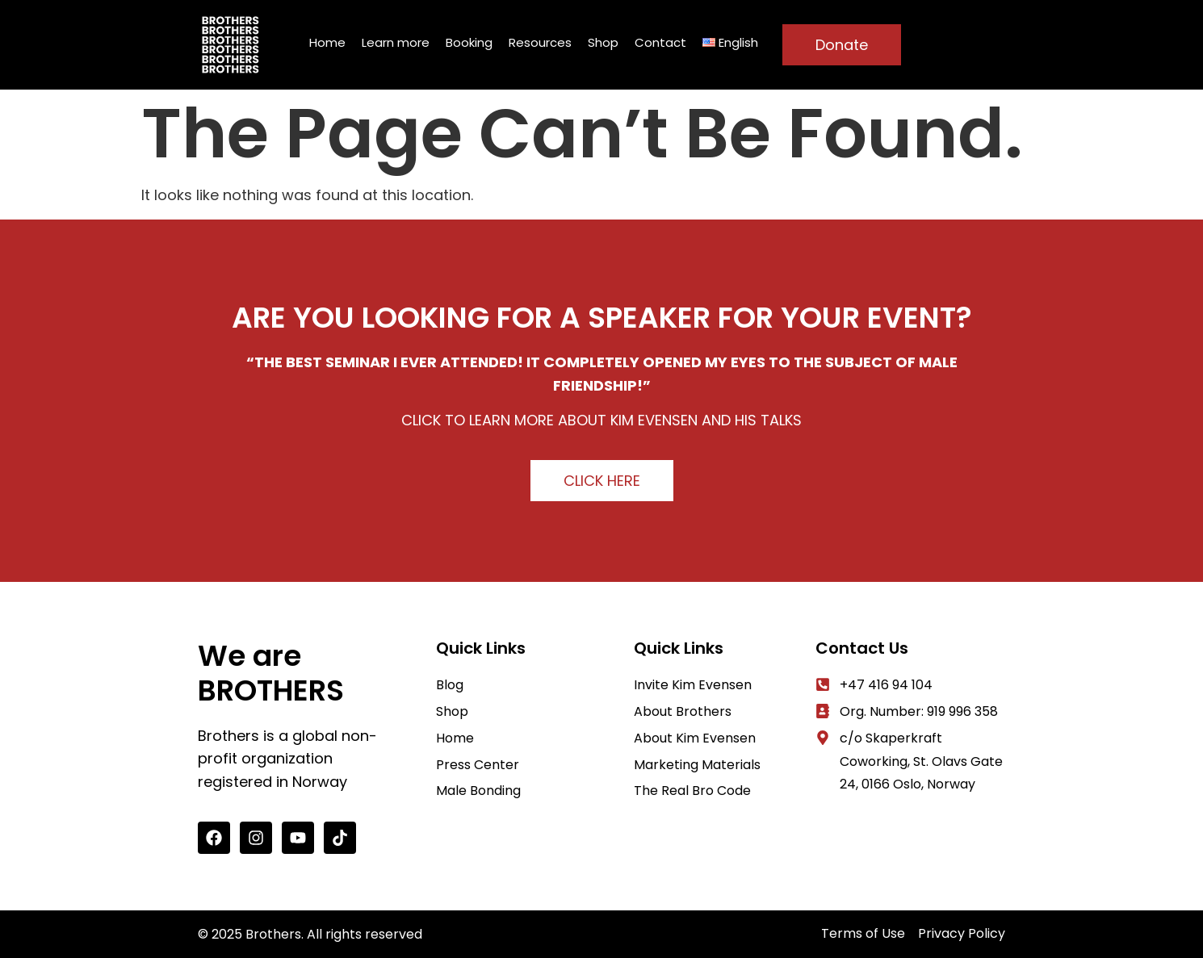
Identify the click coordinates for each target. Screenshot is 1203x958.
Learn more (396, 42)
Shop (603, 42)
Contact (660, 42)
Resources (540, 42)
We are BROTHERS (271, 673)
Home (327, 42)
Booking (469, 42)
